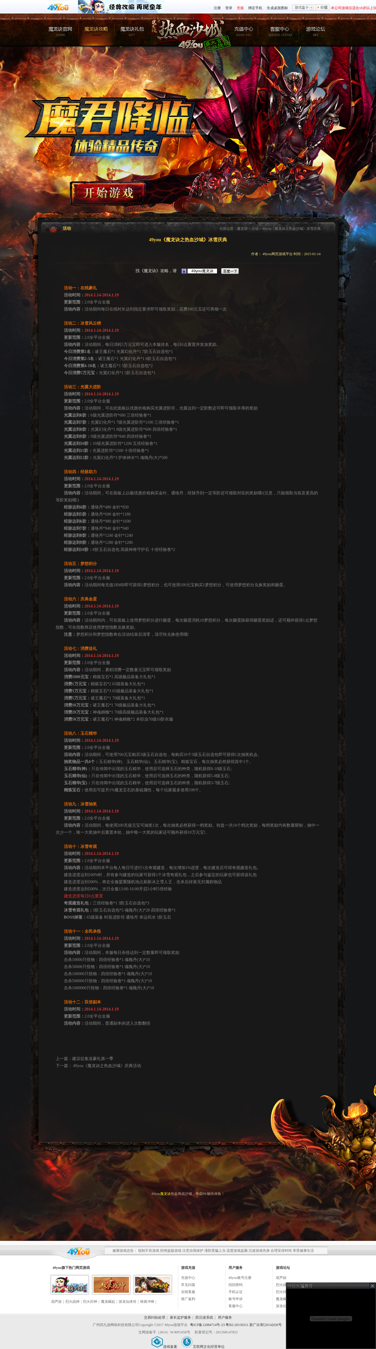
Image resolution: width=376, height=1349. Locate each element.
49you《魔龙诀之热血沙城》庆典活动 (106, 1066)
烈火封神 (90, 1302)
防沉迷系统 (204, 1317)
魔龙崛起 (108, 1302)
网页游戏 (83, 1268)
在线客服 (188, 1292)
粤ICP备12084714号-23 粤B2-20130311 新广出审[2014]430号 (236, 1325)
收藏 (322, 7)
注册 (217, 8)
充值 (240, 8)
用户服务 (225, 1317)
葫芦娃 (56, 1302)
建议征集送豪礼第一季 (92, 1058)
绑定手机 (255, 8)
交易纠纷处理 (154, 1317)
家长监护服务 (180, 1317)
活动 (255, 229)
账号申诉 (235, 1299)
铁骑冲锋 (147, 1302)
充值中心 (188, 1278)
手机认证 (235, 1292)
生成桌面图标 (277, 8)
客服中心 (235, 1306)
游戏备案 (164, 1347)
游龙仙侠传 (127, 1302)
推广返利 (188, 1299)
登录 (228, 8)
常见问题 (188, 1285)
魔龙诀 (242, 229)
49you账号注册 (239, 1278)
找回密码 (235, 1285)
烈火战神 (72, 1302)
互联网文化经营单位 (203, 1347)
